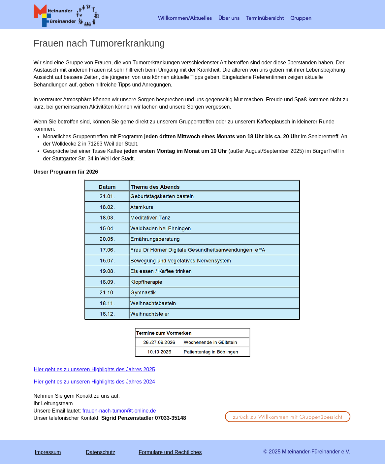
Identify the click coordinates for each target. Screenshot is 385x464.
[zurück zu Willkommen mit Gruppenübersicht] (287, 416)
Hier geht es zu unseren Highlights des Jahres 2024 (94, 381)
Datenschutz (100, 452)
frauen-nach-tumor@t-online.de (119, 411)
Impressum (48, 452)
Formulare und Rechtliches (170, 452)
